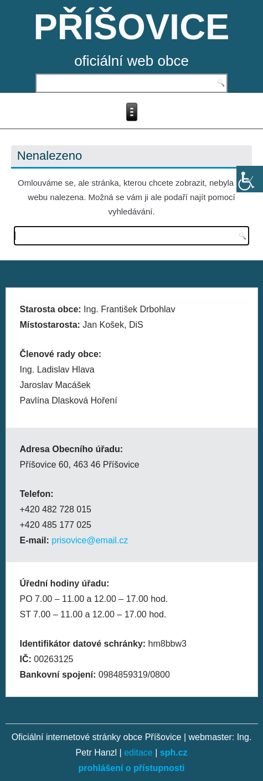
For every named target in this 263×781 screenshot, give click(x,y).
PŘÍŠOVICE (132, 27)
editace (138, 752)
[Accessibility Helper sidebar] (249, 179)
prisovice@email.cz (89, 540)
